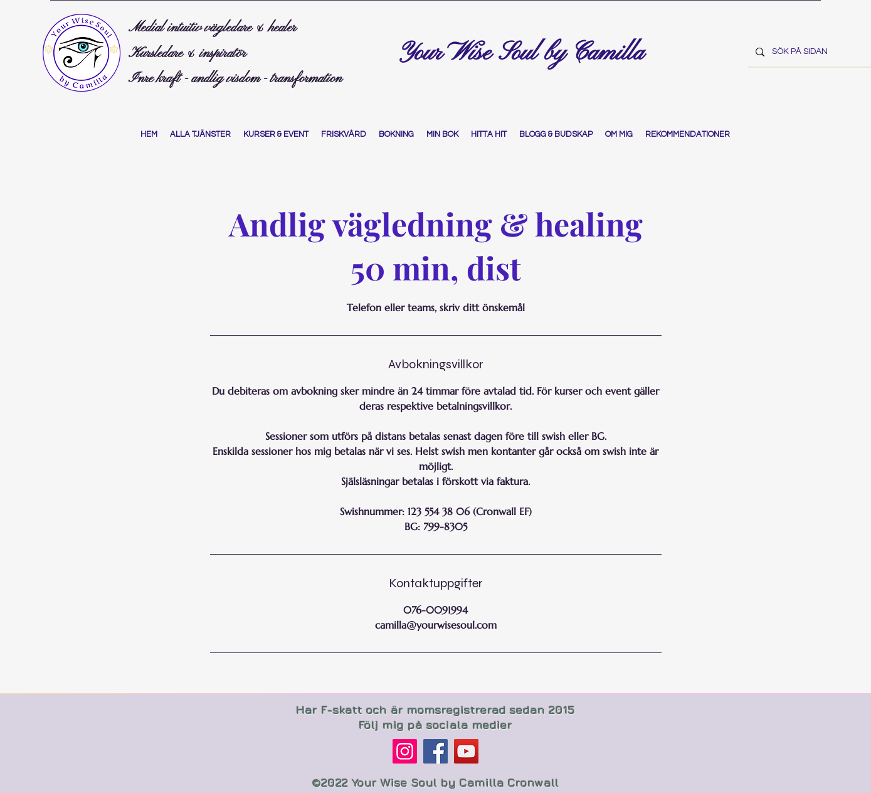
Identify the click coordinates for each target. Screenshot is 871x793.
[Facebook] (435, 751)
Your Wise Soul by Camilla (524, 53)
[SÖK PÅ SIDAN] (808, 52)
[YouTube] (466, 751)
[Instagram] (405, 751)
